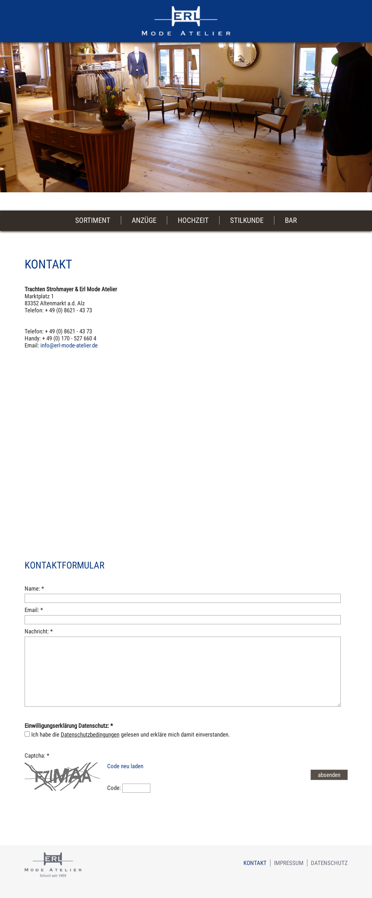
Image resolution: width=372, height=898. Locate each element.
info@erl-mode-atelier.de (69, 345)
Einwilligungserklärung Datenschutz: (69, 725)
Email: (34, 609)
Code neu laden (125, 766)
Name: (34, 588)
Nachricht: (39, 631)
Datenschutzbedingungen (90, 734)
